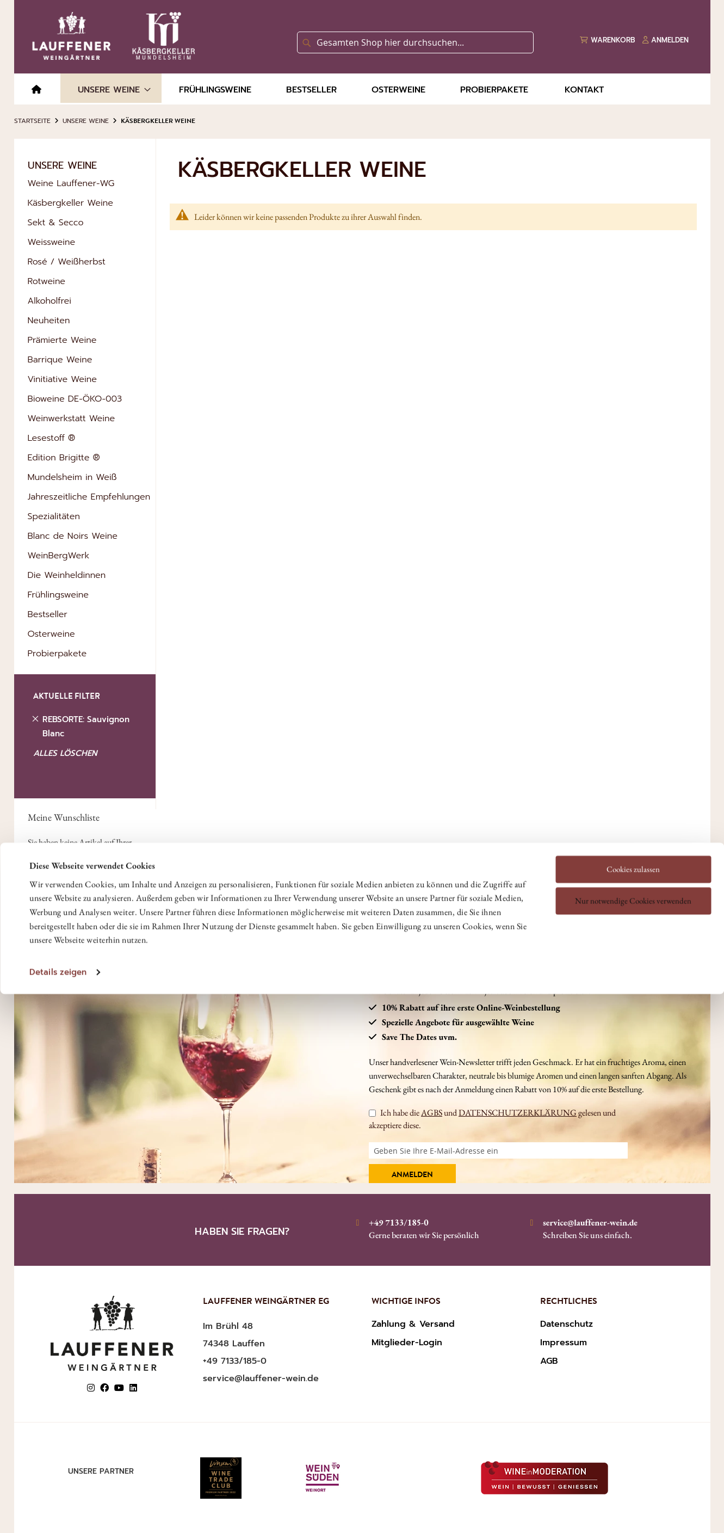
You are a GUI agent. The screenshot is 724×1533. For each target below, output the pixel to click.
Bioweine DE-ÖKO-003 (75, 398)
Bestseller (47, 614)
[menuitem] (36, 90)
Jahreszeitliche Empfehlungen (89, 496)
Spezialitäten (54, 516)
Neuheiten (49, 320)
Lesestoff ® (52, 438)
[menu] (362, 88)
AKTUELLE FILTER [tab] (66, 697)
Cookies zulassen (633, 795)
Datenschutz (566, 1324)
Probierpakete (57, 653)
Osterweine (51, 634)
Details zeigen (57, 898)
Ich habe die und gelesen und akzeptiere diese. (492, 1118)
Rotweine (47, 281)
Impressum (563, 1342)
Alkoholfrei (50, 300)
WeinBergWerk (59, 555)
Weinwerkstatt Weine (71, 418)
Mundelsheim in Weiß (72, 477)
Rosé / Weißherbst (67, 261)
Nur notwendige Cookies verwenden (633, 826)
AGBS (431, 1112)
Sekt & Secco (56, 222)
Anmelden (412, 1175)
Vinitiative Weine (62, 379)
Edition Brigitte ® (64, 457)
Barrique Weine (60, 359)
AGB (549, 1361)
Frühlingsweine (58, 594)
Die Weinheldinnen (67, 575)
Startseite (32, 121)
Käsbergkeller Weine (70, 203)
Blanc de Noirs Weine (73, 536)
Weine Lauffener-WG (71, 183)
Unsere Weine (86, 121)
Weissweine (52, 242)
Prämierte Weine (62, 340)
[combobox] (415, 42)
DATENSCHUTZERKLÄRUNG (518, 1112)
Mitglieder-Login (407, 1342)
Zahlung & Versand (413, 1324)
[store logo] (111, 36)
